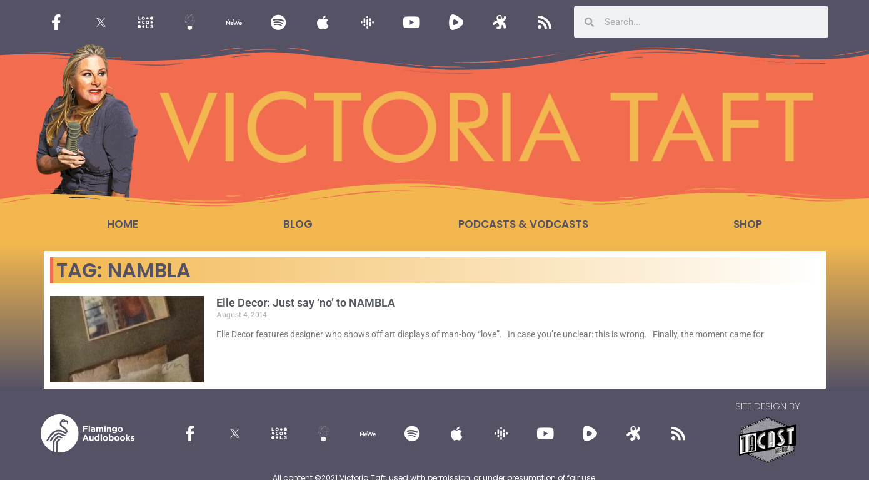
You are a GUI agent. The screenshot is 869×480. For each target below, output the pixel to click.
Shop (747, 224)
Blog (298, 224)
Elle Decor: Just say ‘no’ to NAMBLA (305, 302)
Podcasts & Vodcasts (523, 224)
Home (122, 224)
